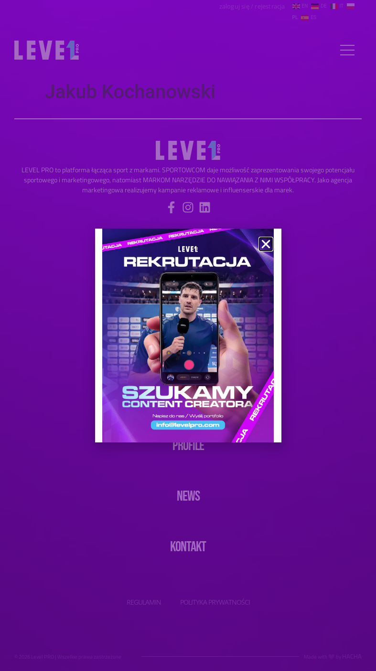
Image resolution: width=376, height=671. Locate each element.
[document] (188, 335)
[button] (266, 244)
